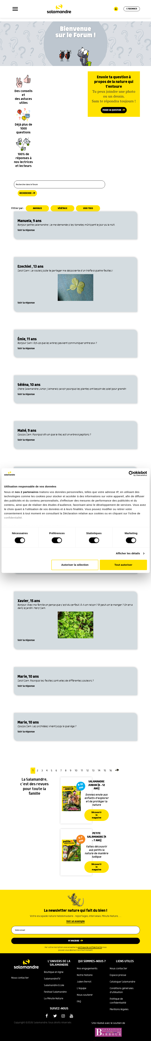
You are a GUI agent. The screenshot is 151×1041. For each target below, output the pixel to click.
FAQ (79, 1001)
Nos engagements (87, 968)
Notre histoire (85, 975)
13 (93, 770)
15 (105, 770)
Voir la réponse (26, 230)
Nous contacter (20, 977)
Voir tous (88, 208)
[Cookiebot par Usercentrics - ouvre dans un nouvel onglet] (131, 473)
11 (82, 770)
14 (99, 770)
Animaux (37, 208)
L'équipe (81, 988)
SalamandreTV (52, 978)
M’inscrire (73, 941)
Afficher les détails (128, 553)
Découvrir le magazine (96, 815)
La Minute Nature (53, 998)
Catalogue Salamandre (122, 981)
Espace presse (118, 975)
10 (76, 770)
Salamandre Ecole (54, 985)
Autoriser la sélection (75, 564)
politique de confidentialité (90, 947)
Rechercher (25, 193)
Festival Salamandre (55, 992)
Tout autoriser (123, 564)
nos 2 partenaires (27, 491)
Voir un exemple (75, 921)
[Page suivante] (117, 771)
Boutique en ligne (53, 972)
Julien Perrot (84, 981)
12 (87, 770)
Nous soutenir (85, 995)
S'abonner (131, 8)
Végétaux (62, 208)
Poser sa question (112, 110)
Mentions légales (119, 1009)
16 (110, 770)
